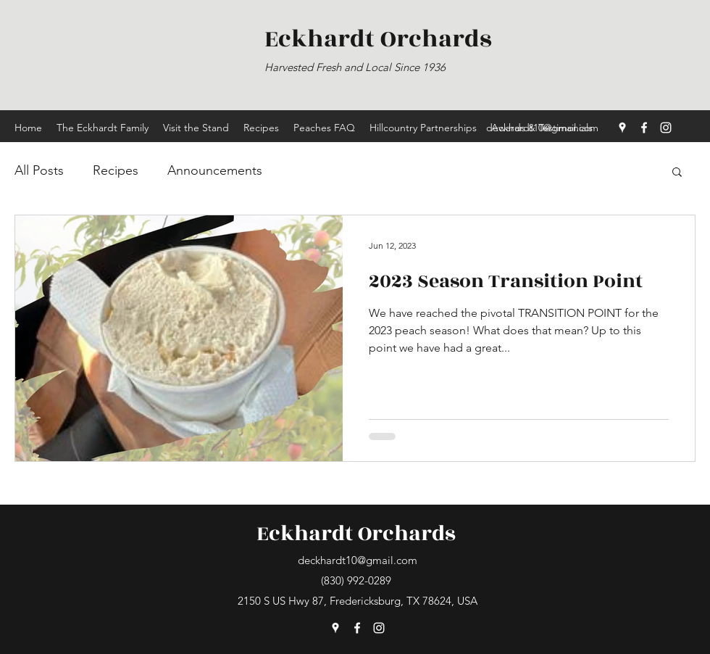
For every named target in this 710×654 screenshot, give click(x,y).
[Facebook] (644, 127)
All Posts (39, 170)
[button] (677, 173)
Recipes (115, 170)
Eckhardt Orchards (356, 534)
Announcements (214, 170)
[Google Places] (622, 127)
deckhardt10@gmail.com (542, 127)
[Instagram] (666, 127)
